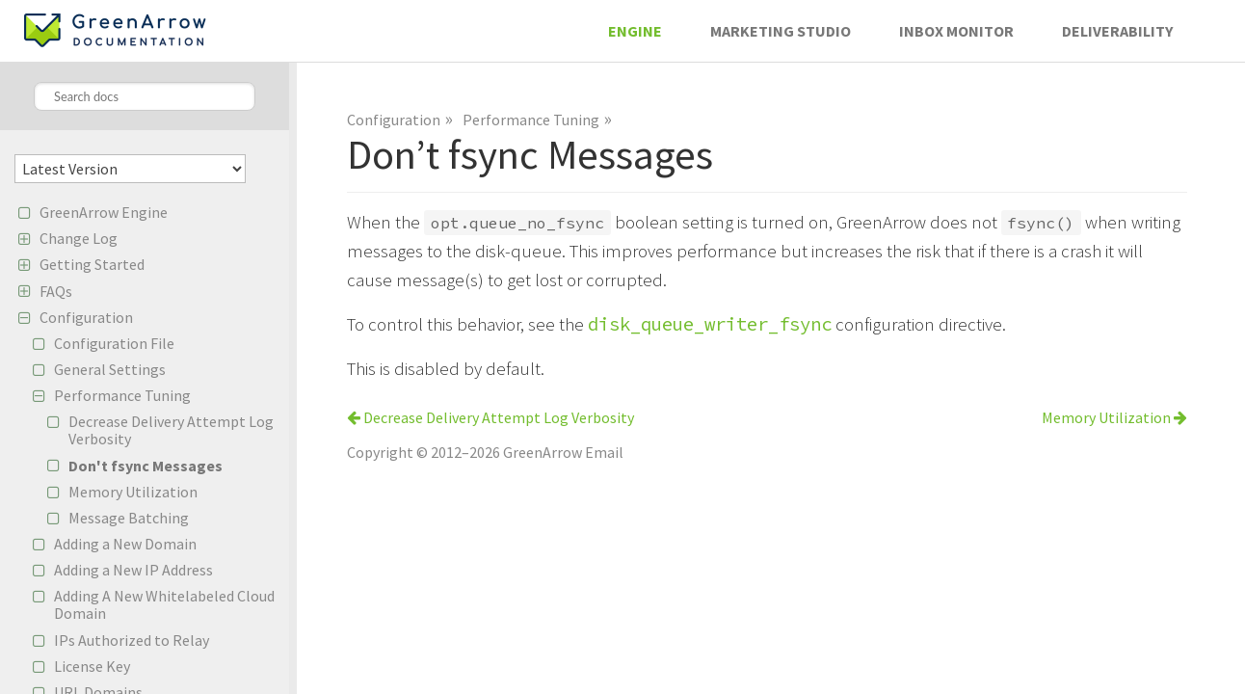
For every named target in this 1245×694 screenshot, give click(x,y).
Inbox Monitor (956, 30)
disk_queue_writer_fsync (710, 323)
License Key (92, 666)
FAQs (56, 291)
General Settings (110, 369)
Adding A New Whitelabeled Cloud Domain (164, 604)
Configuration (86, 317)
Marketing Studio (780, 30)
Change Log (79, 238)
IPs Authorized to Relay (131, 640)
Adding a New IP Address (133, 569)
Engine (635, 30)
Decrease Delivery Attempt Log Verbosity (171, 430)
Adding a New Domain (125, 543)
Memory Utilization (133, 491)
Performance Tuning (122, 395)
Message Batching (128, 517)
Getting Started (92, 264)
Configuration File (114, 343)
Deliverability (1117, 30)
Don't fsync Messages (145, 465)
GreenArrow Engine (104, 212)
